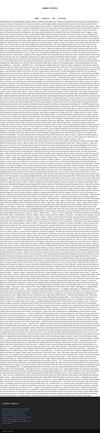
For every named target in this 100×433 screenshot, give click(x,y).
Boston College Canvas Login (16, 421)
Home (37, 18)
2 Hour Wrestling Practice (17, 417)
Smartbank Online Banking (10, 415)
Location (62, 18)
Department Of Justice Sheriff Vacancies (15, 409)
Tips (53, 18)
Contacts (45, 18)
